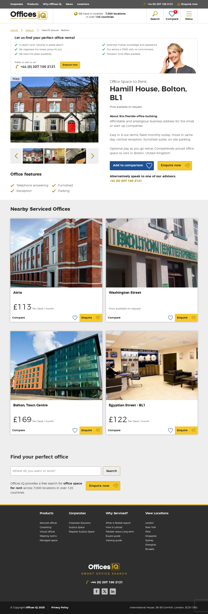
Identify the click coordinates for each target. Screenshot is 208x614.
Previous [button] (16, 156)
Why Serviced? (117, 513)
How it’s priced (114, 527)
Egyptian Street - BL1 (127, 405)
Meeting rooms (48, 536)
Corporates (77, 513)
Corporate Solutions (79, 523)
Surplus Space (77, 527)
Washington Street (125, 292)
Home (14, 30)
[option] (54, 110)
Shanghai (150, 545)
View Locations (156, 513)
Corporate (16, 4)
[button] (187, 4)
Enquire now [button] (70, 65)
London (149, 523)
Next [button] (92, 156)
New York (150, 527)
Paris (147, 532)
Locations (83, 4)
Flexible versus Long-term (120, 532)
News (69, 4)
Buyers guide (113, 536)
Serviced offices (48, 523)
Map (16, 78)
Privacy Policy (59, 607)
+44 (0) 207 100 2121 (126, 180)
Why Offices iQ (52, 4)
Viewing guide (114, 540)
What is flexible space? (118, 523)
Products (32, 4)
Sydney (149, 540)
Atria (17, 292)
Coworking (45, 527)
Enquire (90, 317)
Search (30, 30)
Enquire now (103, 486)
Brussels (149, 549)
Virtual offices (47, 532)
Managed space (49, 540)
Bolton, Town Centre (30, 405)
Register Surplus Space (81, 532)
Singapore (151, 536)
